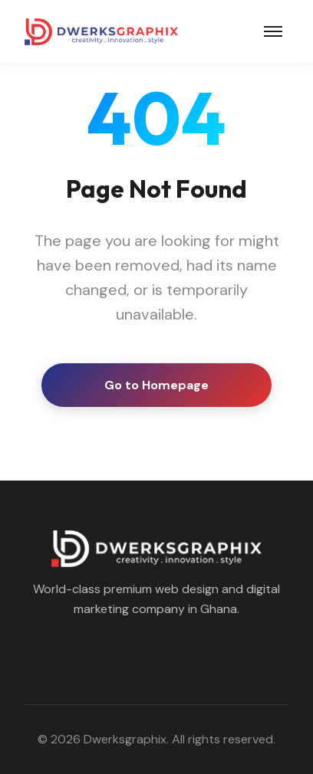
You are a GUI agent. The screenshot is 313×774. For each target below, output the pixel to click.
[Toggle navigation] (273, 31)
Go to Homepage (156, 385)
